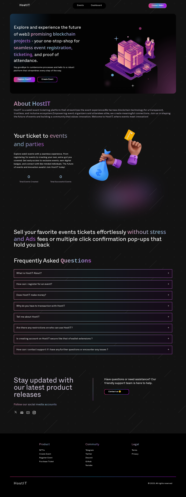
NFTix (42, 450)
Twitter (88, 454)
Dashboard (96, 5)
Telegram (89, 450)
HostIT (24, 5)
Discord (88, 458)
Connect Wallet (158, 5)
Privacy (135, 454)
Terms (134, 450)
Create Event (45, 454)
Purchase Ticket (46, 461)
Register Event (45, 458)
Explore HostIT (24, 79)
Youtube (88, 465)
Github (88, 461)
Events (80, 5)
